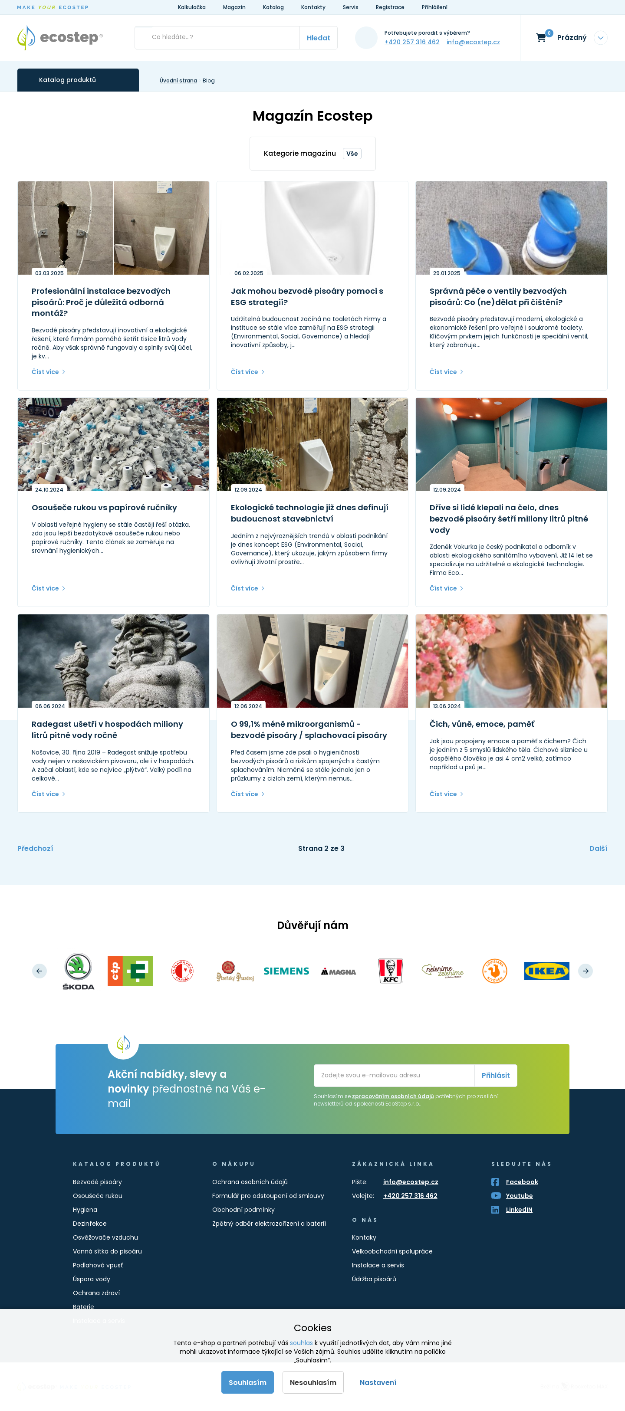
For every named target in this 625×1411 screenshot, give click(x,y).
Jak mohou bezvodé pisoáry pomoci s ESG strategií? (307, 296)
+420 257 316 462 (412, 42)
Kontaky (364, 1237)
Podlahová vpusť (98, 1265)
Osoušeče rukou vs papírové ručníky (104, 507)
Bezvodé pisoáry (97, 1182)
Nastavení (378, 1383)
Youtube (519, 1195)
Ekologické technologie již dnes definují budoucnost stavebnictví (309, 513)
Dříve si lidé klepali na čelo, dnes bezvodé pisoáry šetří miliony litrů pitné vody (509, 518)
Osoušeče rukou (97, 1195)
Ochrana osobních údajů (250, 1182)
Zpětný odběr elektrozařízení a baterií (269, 1223)
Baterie (83, 1307)
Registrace (390, 7)
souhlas (301, 1343)
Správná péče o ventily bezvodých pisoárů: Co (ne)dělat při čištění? (498, 296)
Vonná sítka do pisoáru (107, 1251)
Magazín (234, 7)
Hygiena (85, 1209)
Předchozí (35, 848)
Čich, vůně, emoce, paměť (482, 724)
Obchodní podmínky (243, 1209)
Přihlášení (434, 7)
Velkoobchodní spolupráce (392, 1251)
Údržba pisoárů (374, 1279)
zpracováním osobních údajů (393, 1096)
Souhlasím (247, 1383)
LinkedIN (519, 1209)
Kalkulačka (192, 7)
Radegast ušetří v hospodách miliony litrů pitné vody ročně (107, 730)
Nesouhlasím (313, 1383)
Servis (351, 7)
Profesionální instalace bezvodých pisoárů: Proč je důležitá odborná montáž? (101, 301)
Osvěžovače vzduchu (105, 1237)
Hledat (318, 38)
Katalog (273, 7)
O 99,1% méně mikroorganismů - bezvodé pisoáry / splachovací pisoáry (309, 730)
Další (598, 848)
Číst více (45, 372)
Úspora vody (91, 1279)
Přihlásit (496, 1075)
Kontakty (313, 7)
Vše (352, 153)
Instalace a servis (378, 1265)
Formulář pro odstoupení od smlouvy (268, 1195)
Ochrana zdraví (96, 1293)
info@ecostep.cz (473, 42)
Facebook (522, 1182)
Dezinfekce (90, 1223)
